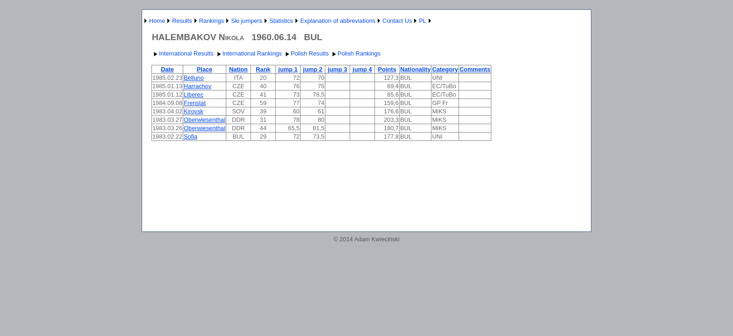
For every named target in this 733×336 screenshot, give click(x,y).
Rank (263, 69)
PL (422, 20)
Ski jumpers (246, 20)
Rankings (211, 20)
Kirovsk (193, 111)
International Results (182, 53)
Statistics (281, 20)
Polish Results (306, 53)
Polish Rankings (355, 53)
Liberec (193, 94)
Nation (238, 69)
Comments (475, 69)
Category (445, 69)
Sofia (190, 136)
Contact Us (397, 20)
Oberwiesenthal (204, 119)
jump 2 (312, 69)
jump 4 (362, 69)
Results (182, 20)
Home (157, 20)
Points (387, 69)
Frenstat (195, 102)
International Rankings (248, 53)
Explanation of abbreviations (337, 20)
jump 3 (337, 69)
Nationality (415, 69)
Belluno (194, 77)
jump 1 (287, 69)
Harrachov (197, 86)
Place (204, 69)
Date (167, 69)
